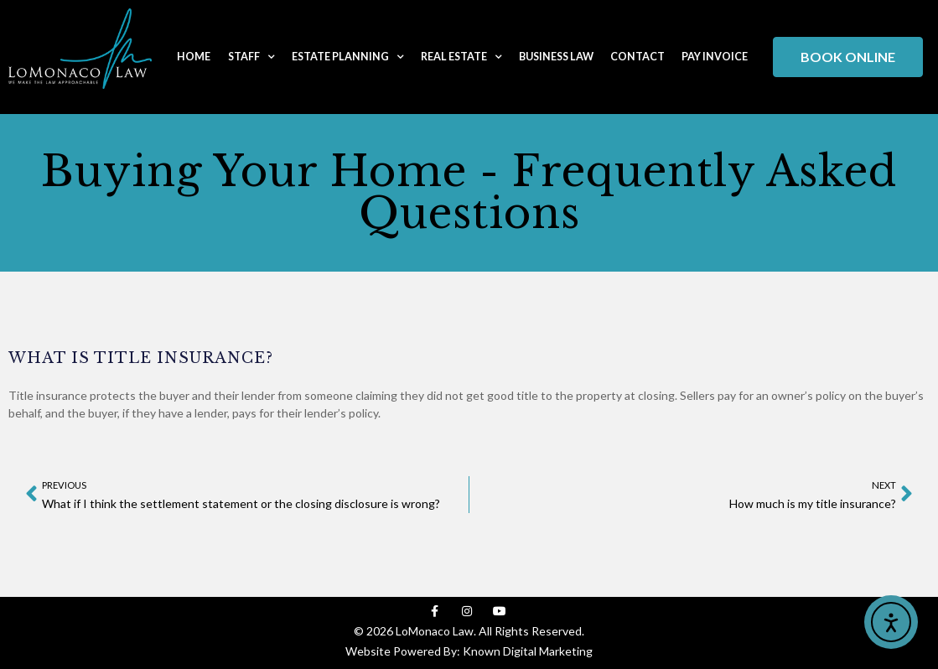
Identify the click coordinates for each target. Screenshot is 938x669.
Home (193, 56)
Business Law (556, 56)
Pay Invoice (714, 56)
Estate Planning (348, 57)
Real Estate (461, 57)
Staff (251, 57)
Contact (637, 56)
